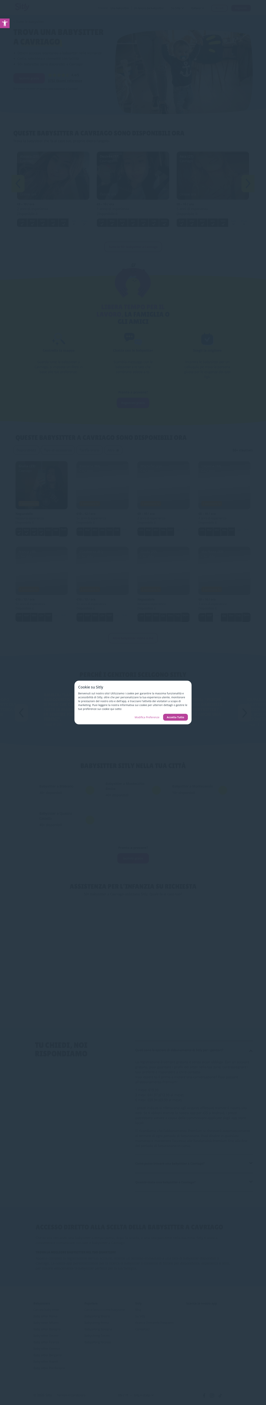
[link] (5, 23)
